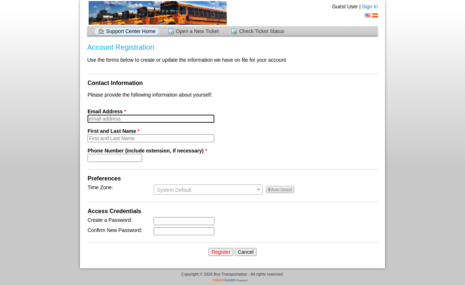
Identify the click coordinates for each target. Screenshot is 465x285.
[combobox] (208, 189)
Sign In (370, 6)
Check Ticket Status (261, 31)
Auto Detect (280, 189)
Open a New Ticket (197, 31)
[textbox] (208, 190)
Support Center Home (130, 31)
